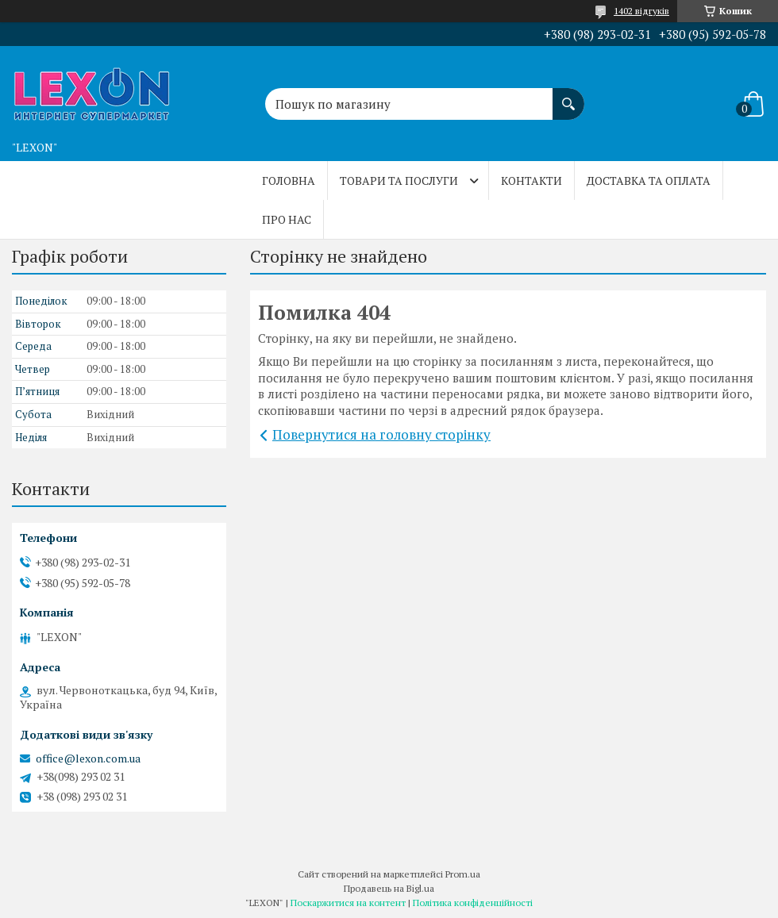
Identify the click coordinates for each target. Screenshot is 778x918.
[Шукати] (568, 96)
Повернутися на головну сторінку (381, 434)
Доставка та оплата (649, 180)
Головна (288, 180)
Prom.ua (462, 874)
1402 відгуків (641, 11)
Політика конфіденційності (473, 902)
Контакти (531, 180)
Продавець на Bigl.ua (389, 888)
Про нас (286, 219)
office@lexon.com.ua (88, 758)
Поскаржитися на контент (348, 902)
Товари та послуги (399, 180)
